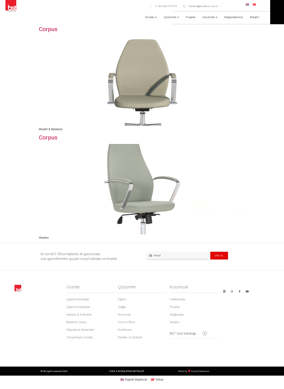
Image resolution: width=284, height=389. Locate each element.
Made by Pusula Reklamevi (193, 371)
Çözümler (170, 17)
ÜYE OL (219, 255)
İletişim (254, 17)
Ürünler (149, 17)
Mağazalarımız (233, 17)
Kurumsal (209, 17)
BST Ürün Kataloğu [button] (183, 333)
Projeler (191, 17)
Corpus (48, 29)
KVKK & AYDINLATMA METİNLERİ (126, 371)
